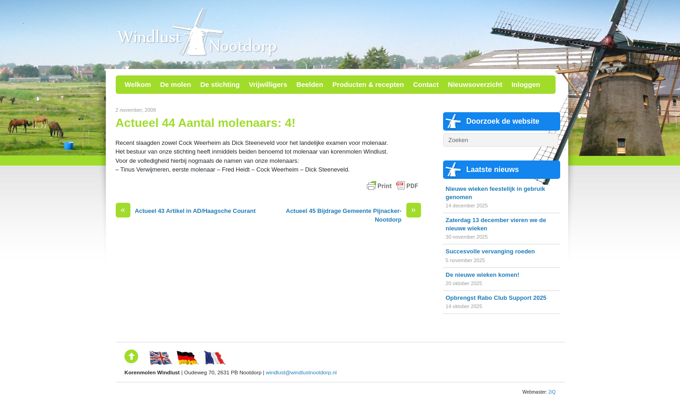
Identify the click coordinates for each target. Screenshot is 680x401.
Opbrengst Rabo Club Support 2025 (496, 297)
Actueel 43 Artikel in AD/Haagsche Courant (186, 210)
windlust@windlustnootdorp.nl (301, 372)
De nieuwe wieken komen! (483, 274)
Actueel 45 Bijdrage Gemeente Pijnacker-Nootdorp (353, 214)
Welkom (138, 84)
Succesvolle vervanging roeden (490, 251)
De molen (175, 84)
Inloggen (525, 84)
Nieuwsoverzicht (475, 84)
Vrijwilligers (268, 84)
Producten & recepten (368, 84)
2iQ (552, 392)
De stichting (220, 84)
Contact (426, 84)
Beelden (309, 84)
